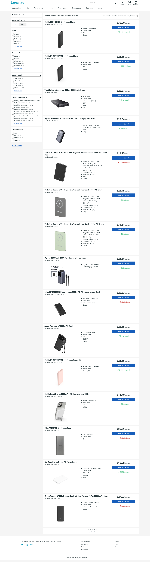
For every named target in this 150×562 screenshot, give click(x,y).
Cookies (83, 547)
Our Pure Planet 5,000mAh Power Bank (61, 462)
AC (16, 133)
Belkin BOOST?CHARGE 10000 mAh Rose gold (63, 360)
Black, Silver (19, 66)
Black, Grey (18, 61)
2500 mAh (18, 78)
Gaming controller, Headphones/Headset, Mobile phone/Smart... (27, 102)
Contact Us (84, 544)
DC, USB (17, 135)
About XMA (84, 549)
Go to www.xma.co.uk (121, 547)
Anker (17, 36)
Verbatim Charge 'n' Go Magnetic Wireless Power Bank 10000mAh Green (74, 224)
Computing (16, 8)
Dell (16, 43)
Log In (129, 3)
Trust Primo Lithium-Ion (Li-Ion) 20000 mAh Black (65, 90)
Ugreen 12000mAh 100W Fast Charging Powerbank (65, 258)
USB (17, 140)
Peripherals (38, 8)
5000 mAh (18, 83)
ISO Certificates (85, 542)
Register (122, 3)
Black (17, 59)
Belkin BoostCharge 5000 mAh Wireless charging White (67, 394)
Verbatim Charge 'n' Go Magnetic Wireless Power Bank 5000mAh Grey (73, 190)
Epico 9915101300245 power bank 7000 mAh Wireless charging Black (72, 292)
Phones (50, 8)
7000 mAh (18, 86)
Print (27, 8)
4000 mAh (18, 81)
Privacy (117, 542)
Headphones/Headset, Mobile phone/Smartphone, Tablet (23, 119)
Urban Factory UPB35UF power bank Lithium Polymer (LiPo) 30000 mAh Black (76, 496)
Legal (116, 544)
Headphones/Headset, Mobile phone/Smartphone (23, 106)
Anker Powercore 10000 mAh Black (59, 326)
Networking (76, 8)
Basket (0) (135, 3)
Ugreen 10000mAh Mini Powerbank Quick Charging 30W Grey (70, 118)
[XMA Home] (17, 3)
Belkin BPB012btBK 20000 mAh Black (60, 22)
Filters (15, 15)
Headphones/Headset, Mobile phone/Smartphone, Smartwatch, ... (26, 115)
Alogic (17, 34)
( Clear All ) (21, 15)
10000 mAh (19, 88)
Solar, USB (18, 138)
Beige (17, 56)
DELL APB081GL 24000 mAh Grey (58, 428)
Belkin (17, 39)
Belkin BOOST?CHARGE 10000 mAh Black (61, 56)
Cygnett (17, 41)
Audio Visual (62, 8)
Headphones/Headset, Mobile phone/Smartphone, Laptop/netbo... (26, 110)
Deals (99, 8)
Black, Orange (19, 63)
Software (89, 8)
